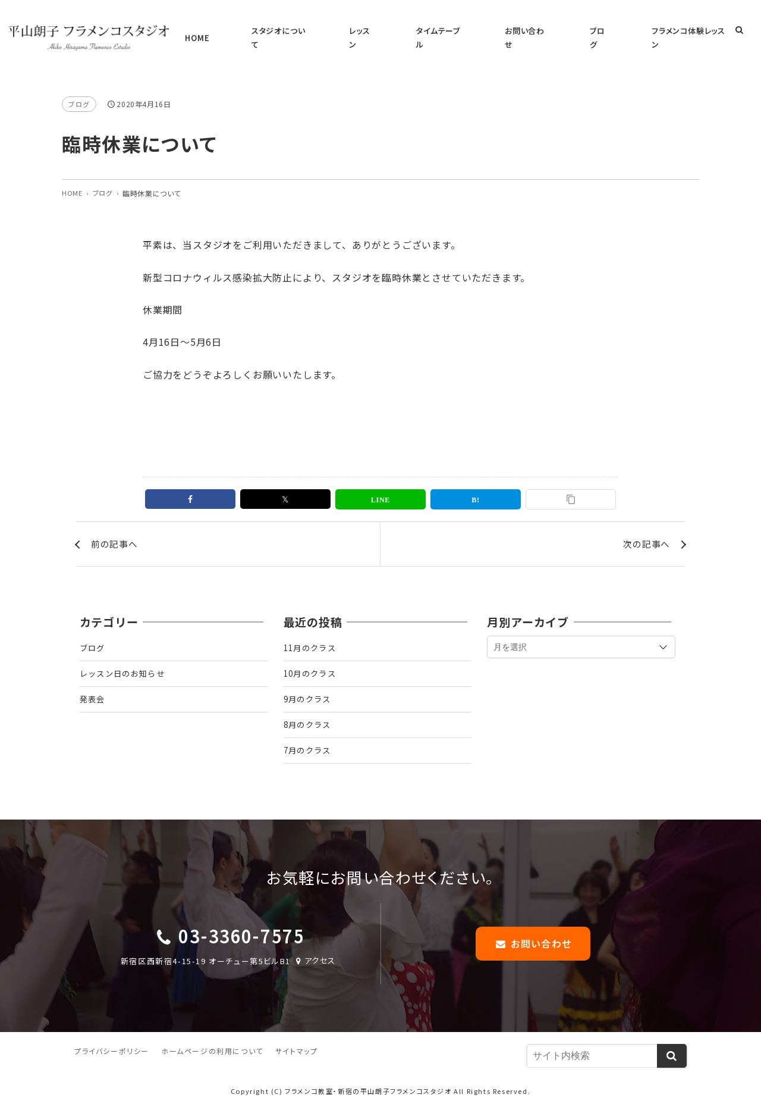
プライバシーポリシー (111, 1053)
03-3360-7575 (241, 936)
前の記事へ (116, 533)
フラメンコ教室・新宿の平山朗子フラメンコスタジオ (368, 1092)
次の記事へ (645, 533)
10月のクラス (312, 667)
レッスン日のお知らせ (125, 667)
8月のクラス (309, 722)
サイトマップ (296, 1053)
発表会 (93, 694)
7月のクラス (309, 749)
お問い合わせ (554, 30)
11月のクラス (312, 639)
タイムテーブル (488, 30)
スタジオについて (369, 30)
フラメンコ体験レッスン (674, 30)
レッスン (430, 30)
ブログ (606, 30)
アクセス (315, 961)
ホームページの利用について (212, 1053)
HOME (309, 30)
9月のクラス (309, 694)
